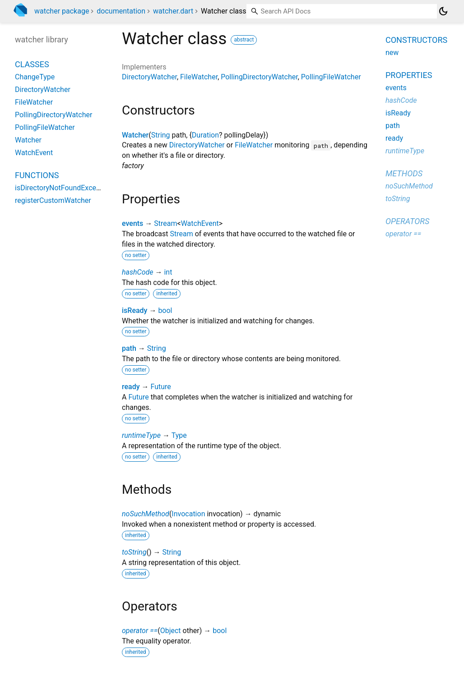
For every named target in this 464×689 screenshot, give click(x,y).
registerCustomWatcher (53, 200)
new (392, 52)
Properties (408, 75)
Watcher (135, 135)
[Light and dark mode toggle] (443, 11)
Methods (403, 173)
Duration (205, 135)
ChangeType (35, 77)
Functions (37, 175)
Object (170, 630)
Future (161, 386)
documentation (121, 11)
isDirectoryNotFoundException (63, 188)
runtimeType (141, 435)
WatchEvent (200, 223)
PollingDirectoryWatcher (259, 77)
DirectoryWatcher (149, 77)
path (129, 348)
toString (134, 552)
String (160, 135)
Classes (32, 64)
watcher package (61, 11)
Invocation (188, 514)
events (132, 223)
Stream (165, 223)
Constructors (416, 40)
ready (131, 386)
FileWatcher (199, 77)
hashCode (137, 272)
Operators (407, 221)
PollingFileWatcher (331, 77)
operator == (140, 630)
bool (165, 310)
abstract (244, 40)
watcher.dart (173, 11)
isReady (134, 310)
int (168, 272)
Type (179, 435)
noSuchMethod (145, 514)
